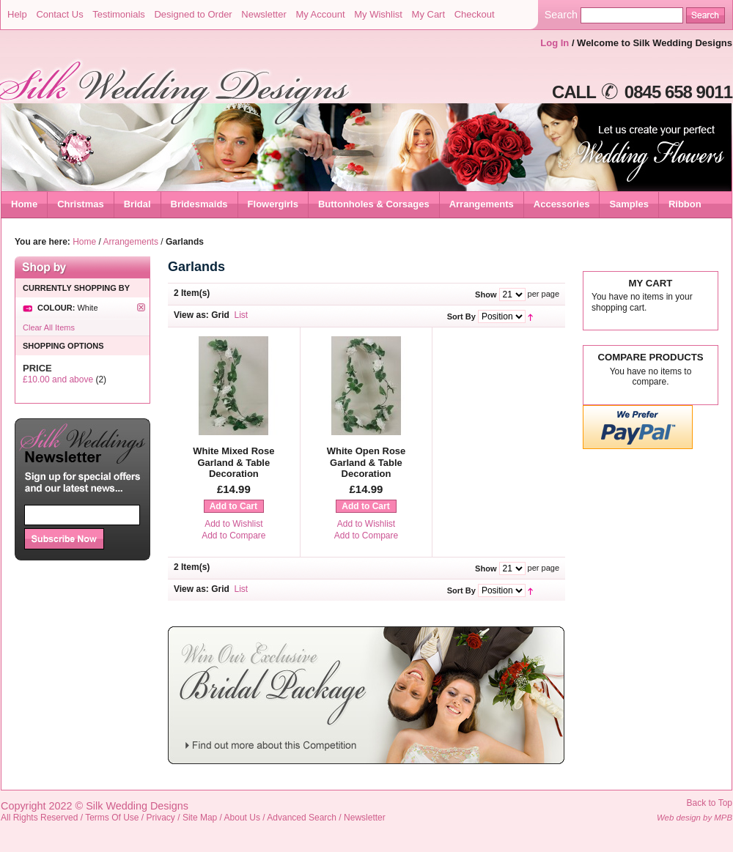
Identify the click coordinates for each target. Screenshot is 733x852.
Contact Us (59, 14)
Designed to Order (193, 14)
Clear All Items (49, 327)
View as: (191, 315)
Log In (554, 42)
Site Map (200, 817)
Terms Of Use (112, 817)
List (241, 315)
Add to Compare (233, 535)
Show (485, 294)
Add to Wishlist (233, 524)
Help (17, 14)
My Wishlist (378, 14)
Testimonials (118, 14)
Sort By (461, 316)
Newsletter (263, 14)
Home (24, 204)
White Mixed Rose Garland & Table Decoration (233, 462)
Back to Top (709, 803)
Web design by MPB (694, 817)
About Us (242, 817)
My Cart (429, 14)
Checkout (474, 14)
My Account (320, 14)
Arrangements (130, 242)
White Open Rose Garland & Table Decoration (366, 462)
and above (58, 379)
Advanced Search (301, 817)
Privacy (161, 817)
